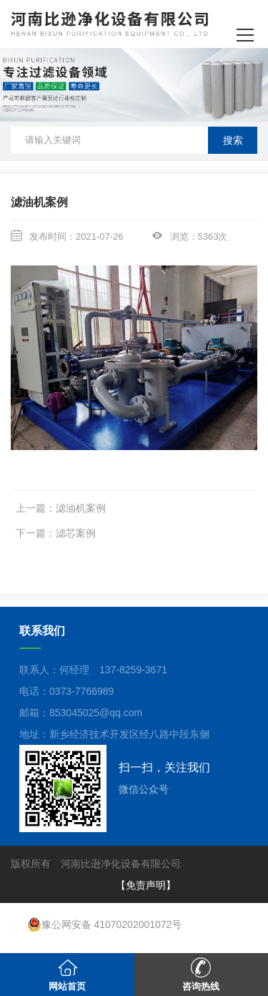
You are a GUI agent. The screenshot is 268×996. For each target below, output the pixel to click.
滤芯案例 (76, 533)
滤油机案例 (81, 508)
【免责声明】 (146, 885)
